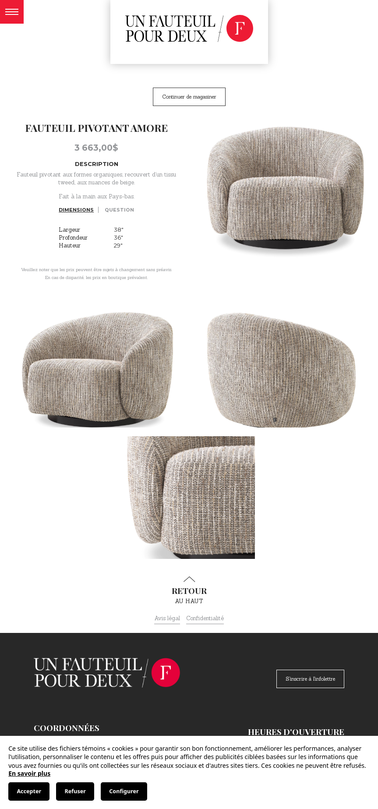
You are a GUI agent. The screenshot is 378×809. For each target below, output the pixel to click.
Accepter (29, 791)
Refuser (75, 791)
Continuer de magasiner (189, 96)
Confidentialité (205, 618)
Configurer (123, 791)
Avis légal (167, 618)
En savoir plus (29, 773)
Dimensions (76, 210)
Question (119, 210)
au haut (189, 590)
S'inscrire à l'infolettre (310, 678)
